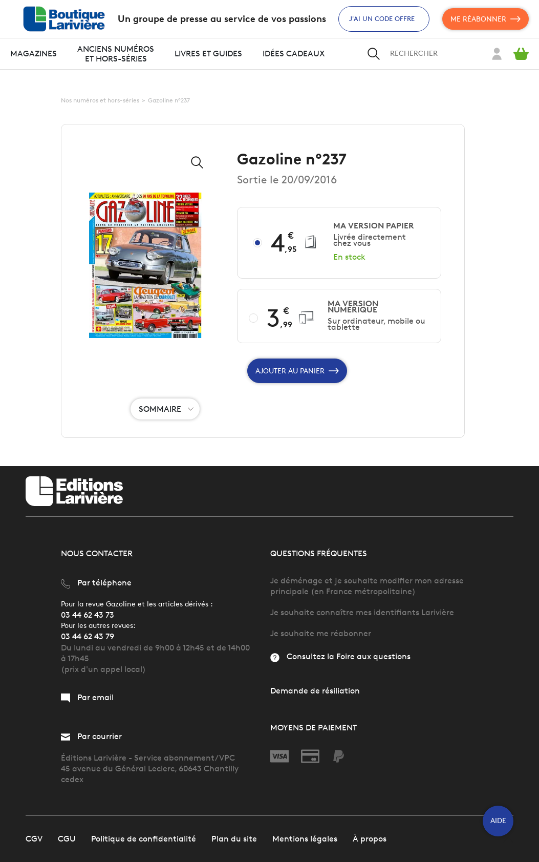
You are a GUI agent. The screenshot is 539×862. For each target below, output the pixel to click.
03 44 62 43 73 (87, 615)
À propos (369, 839)
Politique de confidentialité (143, 839)
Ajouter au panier (297, 371)
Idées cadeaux (294, 53)
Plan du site (234, 839)
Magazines (33, 53)
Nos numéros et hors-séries (100, 100)
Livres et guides (208, 53)
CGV (34, 839)
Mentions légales (304, 839)
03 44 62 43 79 (87, 636)
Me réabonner (485, 19)
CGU (67, 839)
